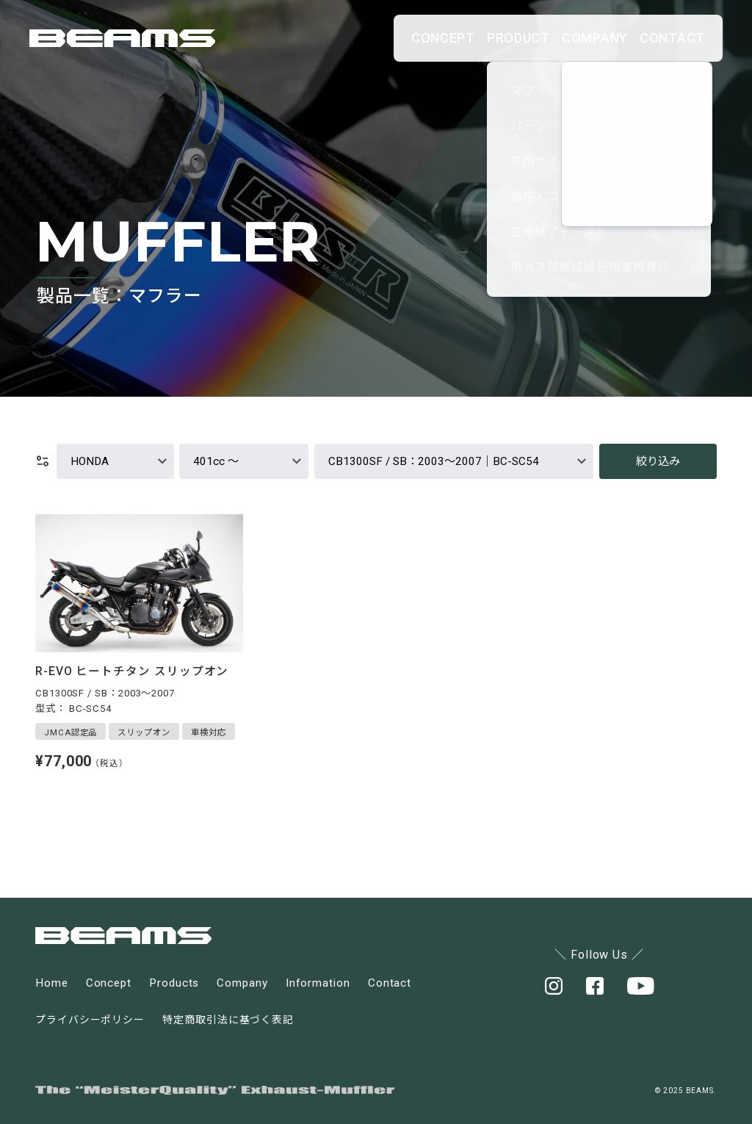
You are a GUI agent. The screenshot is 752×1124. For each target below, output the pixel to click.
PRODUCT (445, 38)
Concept (108, 983)
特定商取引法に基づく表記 (228, 1020)
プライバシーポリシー (90, 1020)
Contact (389, 983)
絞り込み (658, 461)
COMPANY (551, 38)
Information (318, 983)
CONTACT (658, 38)
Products (174, 983)
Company (242, 983)
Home (51, 983)
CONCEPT (339, 38)
